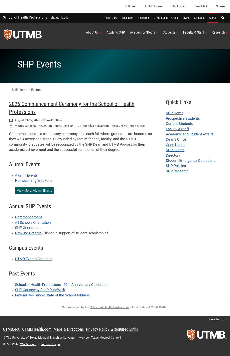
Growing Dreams (28, 233)
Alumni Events (26, 175)
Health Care (110, 18)
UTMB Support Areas (165, 18)
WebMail (201, 6)
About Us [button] (93, 32)
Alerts (212, 18)
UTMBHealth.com (37, 329)
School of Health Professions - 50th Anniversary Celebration (62, 285)
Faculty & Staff (177, 129)
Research (143, 18)
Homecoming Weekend (33, 181)
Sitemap (221, 6)
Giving (185, 18)
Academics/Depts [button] (144, 32)
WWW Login (28, 344)
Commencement (28, 217)
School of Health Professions (25, 17)
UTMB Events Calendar (33, 259)
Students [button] (170, 32)
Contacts (199, 18)
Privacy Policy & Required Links (112, 329)
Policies (130, 6)
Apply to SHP (116, 32)
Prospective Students (183, 118)
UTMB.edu (11, 329)
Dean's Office (176, 139)
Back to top (218, 319)
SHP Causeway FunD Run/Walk (40, 290)
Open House (175, 145)
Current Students (179, 124)
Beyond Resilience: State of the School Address (52, 295)
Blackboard (178, 6)
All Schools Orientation (33, 223)
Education (127, 18)
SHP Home (19, 90)
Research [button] (219, 32)
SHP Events (175, 150)
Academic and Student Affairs (189, 134)
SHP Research (177, 171)
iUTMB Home (153, 6)
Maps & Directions (69, 329)
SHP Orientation (27, 228)
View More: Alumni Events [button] (34, 190)
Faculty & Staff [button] (195, 32)
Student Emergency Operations (190, 161)
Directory (173, 155)
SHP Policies (176, 166)
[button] (222, 18)
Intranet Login (50, 344)
